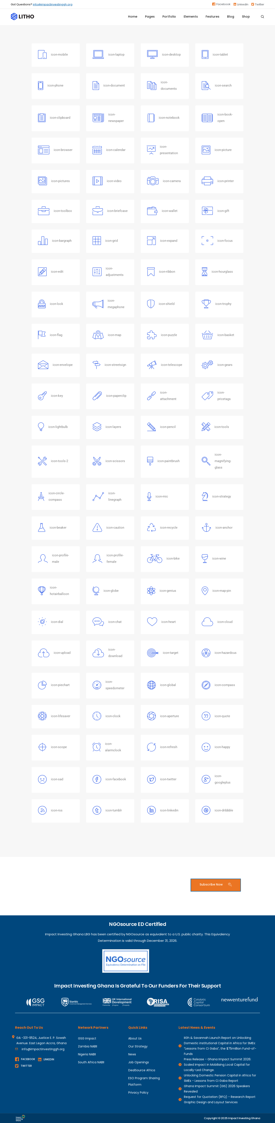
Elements (191, 18)
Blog (230, 18)
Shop (246, 18)
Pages (150, 18)
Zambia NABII (87, 1046)
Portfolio (169, 18)
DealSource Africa (141, 1070)
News (132, 1054)
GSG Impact (87, 1038)
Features (212, 18)
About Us (135, 1038)
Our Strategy (138, 1046)
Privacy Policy (138, 1092)
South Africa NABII (91, 1062)
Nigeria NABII (87, 1054)
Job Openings (138, 1062)
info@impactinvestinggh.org (52, 4)
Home (132, 18)
